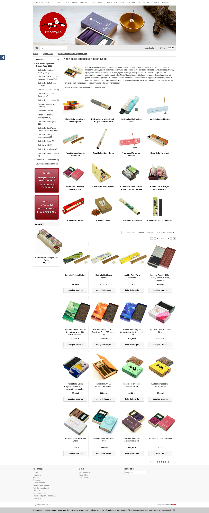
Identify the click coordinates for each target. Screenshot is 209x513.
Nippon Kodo (48, 54)
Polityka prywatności (41, 488)
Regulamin (71, 3)
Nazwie (150, 232)
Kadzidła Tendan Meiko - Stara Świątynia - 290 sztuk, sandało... (75, 332)
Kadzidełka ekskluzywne (103, 187)
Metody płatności (39, 493)
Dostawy (36, 491)
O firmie (58, 3)
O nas (35, 472)
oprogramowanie (163, 505)
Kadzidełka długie (75, 220)
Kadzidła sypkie (103, 220)
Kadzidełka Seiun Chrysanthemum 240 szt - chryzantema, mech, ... (75, 386)
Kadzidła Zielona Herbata (75, 275)
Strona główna (42, 3)
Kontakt (84, 3)
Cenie (158, 232)
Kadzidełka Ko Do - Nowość (159, 220)
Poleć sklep (83, 475)
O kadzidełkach (115, 3)
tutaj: (104, 87)
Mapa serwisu (161, 3)
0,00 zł (162, 48)
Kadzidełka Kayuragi (160, 153)
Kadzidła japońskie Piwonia (160, 438)
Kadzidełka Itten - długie (103, 153)
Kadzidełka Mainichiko (131, 220)
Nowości (39, 224)
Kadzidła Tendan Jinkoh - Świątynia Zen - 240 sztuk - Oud (103, 332)
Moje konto (149, 48)
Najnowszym (167, 232)
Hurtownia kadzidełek (139, 3)
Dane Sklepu (38, 498)
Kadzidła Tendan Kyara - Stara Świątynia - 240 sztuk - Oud (132, 332)
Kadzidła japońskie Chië (160, 119)
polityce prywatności (163, 510)
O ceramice (98, 3)
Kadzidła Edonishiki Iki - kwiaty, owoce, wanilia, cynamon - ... (160, 277)
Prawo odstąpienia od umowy (44, 496)
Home (35, 54)
